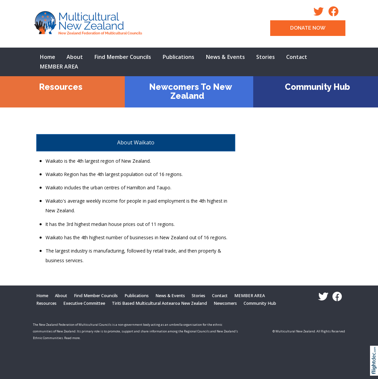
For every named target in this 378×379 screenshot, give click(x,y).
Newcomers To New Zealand (190, 91)
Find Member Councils (122, 57)
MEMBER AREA (59, 66)
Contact (296, 57)
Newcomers (225, 303)
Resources (61, 87)
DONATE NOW (307, 28)
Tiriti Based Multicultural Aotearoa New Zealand (159, 303)
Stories (265, 57)
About (75, 57)
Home (47, 57)
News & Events (225, 57)
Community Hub (317, 87)
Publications (178, 57)
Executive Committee (84, 303)
